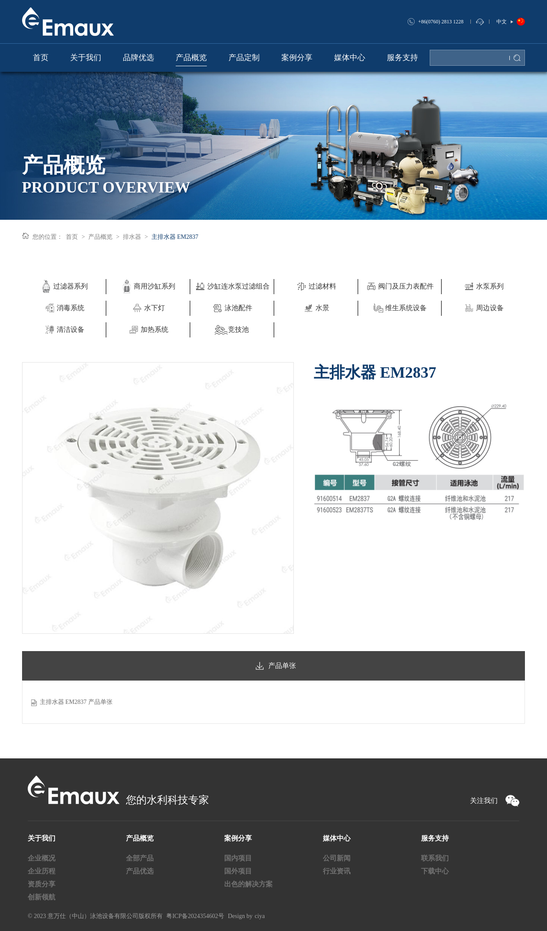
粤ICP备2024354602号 (195, 916)
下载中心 (435, 871)
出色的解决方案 (248, 884)
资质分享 (41, 884)
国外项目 (238, 871)
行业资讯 (337, 871)
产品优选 (140, 871)
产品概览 (100, 237)
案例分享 (238, 838)
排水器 (132, 237)
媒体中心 (337, 838)
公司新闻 (337, 858)
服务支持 (435, 838)
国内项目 (238, 858)
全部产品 (140, 858)
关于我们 (41, 838)
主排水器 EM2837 (175, 237)
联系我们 (435, 858)
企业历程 (41, 871)
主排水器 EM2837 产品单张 (76, 702)
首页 (72, 237)
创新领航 (41, 897)
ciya (260, 916)
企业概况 (41, 858)
